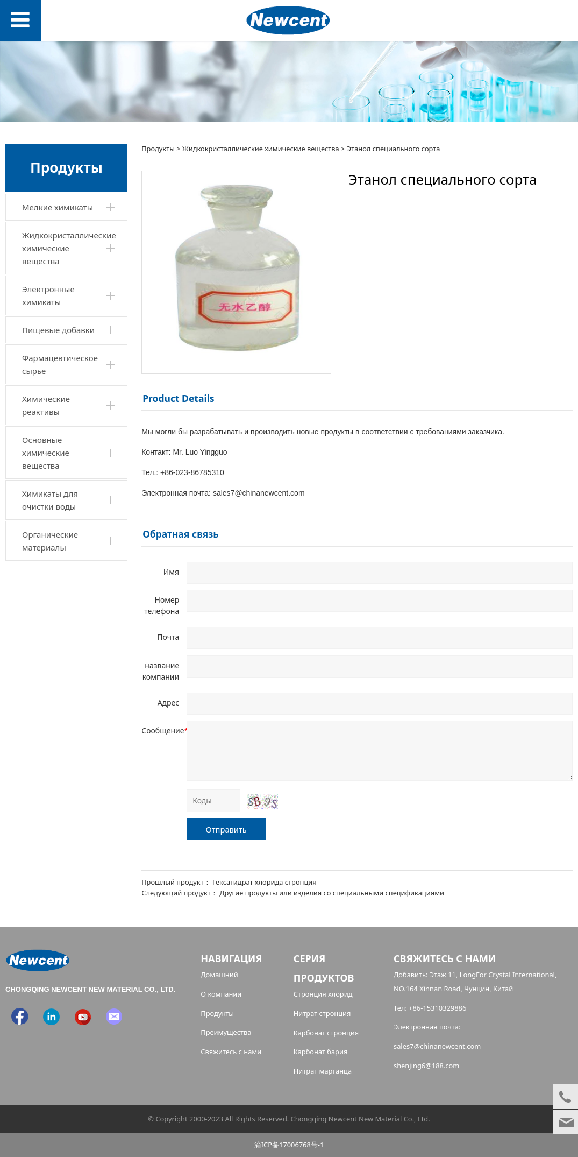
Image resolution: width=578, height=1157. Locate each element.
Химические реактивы (46, 405)
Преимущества (226, 1032)
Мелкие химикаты (57, 207)
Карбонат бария (321, 1051)
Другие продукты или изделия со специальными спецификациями (331, 893)
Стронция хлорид (323, 994)
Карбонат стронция (326, 1033)
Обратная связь (180, 533)
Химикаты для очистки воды (50, 500)
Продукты (158, 148)
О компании (221, 994)
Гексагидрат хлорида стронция (264, 882)
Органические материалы (50, 541)
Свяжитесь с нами (231, 1051)
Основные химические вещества (45, 452)
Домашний (219, 974)
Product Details (178, 398)
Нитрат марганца (323, 1071)
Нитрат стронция (322, 1013)
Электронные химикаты (48, 295)
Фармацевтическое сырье (60, 364)
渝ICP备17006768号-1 (289, 1144)
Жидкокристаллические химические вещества (69, 248)
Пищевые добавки (58, 329)
